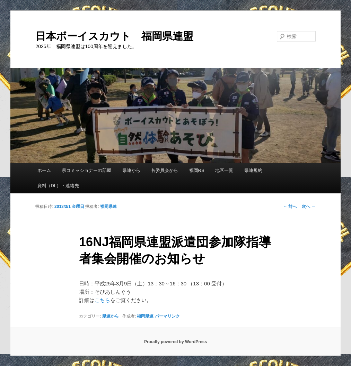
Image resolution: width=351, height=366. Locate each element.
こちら (102, 300)
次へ (308, 206)
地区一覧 (224, 170)
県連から (131, 170)
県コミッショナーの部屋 (86, 170)
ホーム (44, 170)
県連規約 (253, 170)
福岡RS (196, 170)
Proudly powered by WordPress (175, 341)
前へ (290, 206)
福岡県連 (108, 206)
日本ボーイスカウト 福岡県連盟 (114, 36)
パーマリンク (167, 316)
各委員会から (164, 170)
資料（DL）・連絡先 (58, 185)
